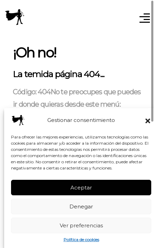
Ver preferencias (81, 225)
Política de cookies (81, 239)
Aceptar (81, 187)
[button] (147, 120)
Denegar (81, 206)
